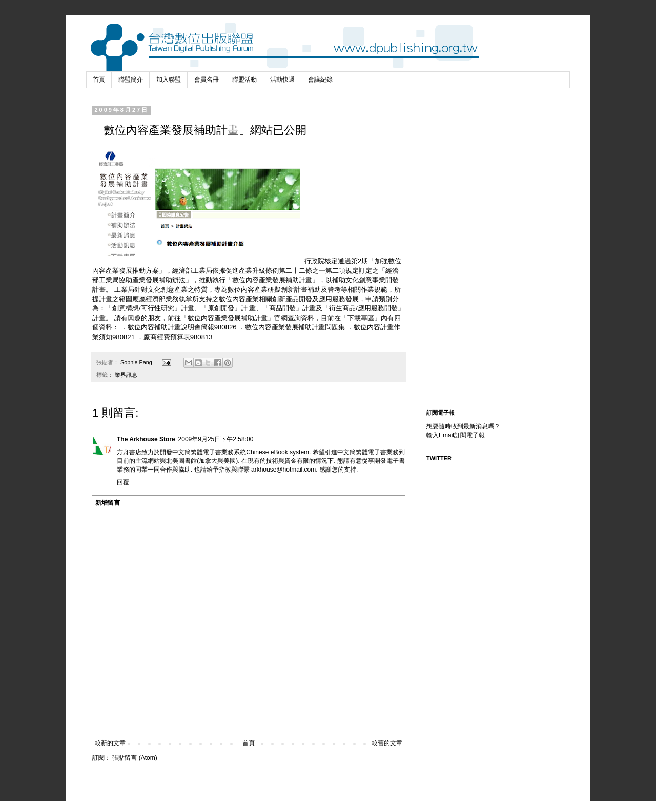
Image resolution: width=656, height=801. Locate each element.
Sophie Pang (137, 362)
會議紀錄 (320, 79)
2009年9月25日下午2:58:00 (216, 439)
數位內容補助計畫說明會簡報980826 (182, 327)
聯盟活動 (244, 79)
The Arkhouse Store (146, 439)
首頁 (99, 79)
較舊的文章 (387, 743)
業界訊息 (126, 375)
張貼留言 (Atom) (134, 757)
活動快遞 (282, 79)
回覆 (123, 482)
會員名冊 (206, 79)
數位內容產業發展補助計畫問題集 (296, 327)
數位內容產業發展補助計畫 (228, 318)
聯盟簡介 (130, 79)
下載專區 (360, 318)
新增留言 (107, 502)
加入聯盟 (168, 79)
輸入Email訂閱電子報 (455, 435)
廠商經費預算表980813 (178, 337)
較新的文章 (110, 743)
